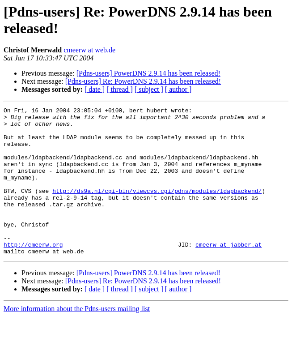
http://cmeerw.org (33, 273)
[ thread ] (119, 89)
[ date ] (95, 89)
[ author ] (178, 89)
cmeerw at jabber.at (228, 273)
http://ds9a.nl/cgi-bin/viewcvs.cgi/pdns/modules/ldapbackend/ (157, 208)
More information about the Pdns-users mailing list (77, 338)
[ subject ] (149, 89)
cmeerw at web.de (89, 50)
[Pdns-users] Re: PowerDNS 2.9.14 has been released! (143, 81)
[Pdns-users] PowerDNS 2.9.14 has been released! (148, 73)
